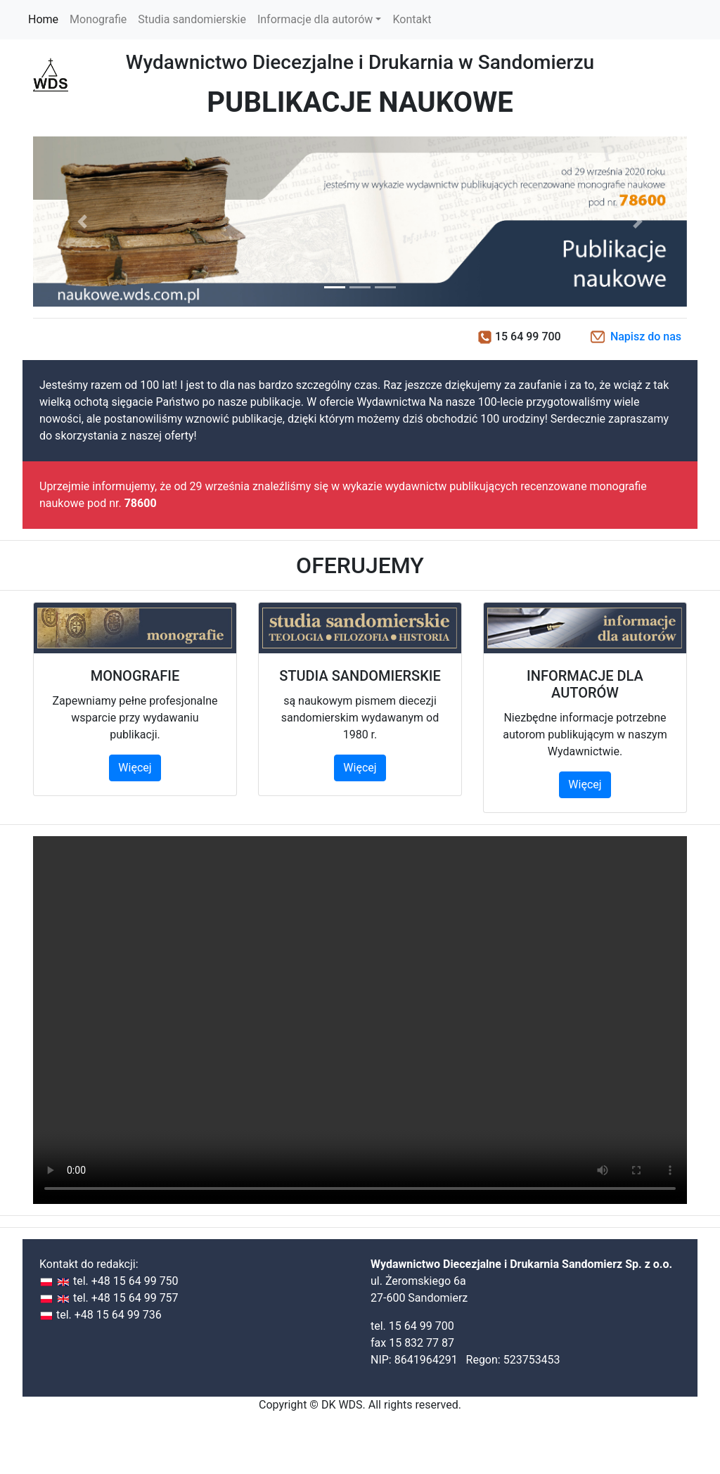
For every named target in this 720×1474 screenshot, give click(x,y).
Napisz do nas (645, 336)
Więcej (134, 767)
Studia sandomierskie (192, 19)
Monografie (98, 19)
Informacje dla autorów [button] (315, 19)
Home (46, 18)
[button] (82, 221)
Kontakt (411, 19)
